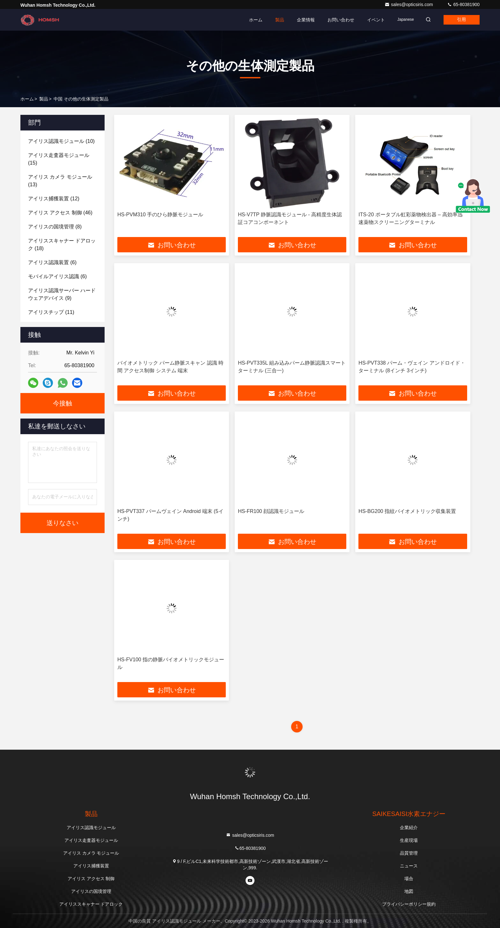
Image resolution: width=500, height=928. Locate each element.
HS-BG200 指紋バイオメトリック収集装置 (407, 511)
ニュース (409, 865)
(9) (62, 294)
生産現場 (409, 840)
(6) (52, 262)
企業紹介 (409, 827)
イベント (370, 19)
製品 (273, 19)
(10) (61, 141)
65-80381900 (463, 4)
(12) (53, 198)
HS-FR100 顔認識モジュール (271, 511)
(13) (60, 180)
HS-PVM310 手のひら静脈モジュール (160, 214)
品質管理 (409, 853)
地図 (408, 891)
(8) (55, 226)
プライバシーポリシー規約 (409, 904)
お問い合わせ (334, 19)
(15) (58, 159)
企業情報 (300, 19)
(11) (51, 312)
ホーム (249, 19)
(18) (62, 244)
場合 (408, 878)
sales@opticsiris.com (409, 4)
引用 (459, 19)
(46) (60, 212)
